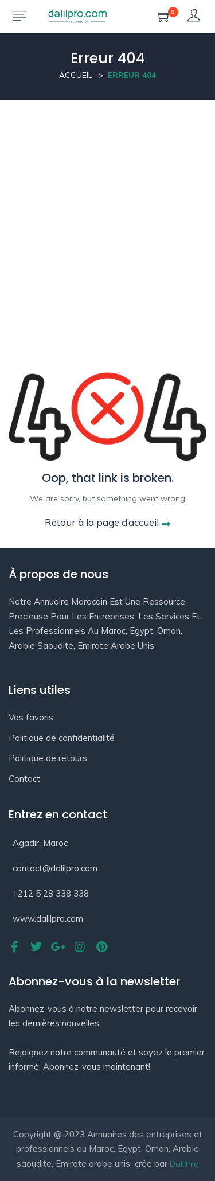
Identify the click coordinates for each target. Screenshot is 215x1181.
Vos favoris (31, 717)
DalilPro (184, 1164)
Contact (24, 778)
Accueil (75, 75)
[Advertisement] (107, 213)
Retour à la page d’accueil (107, 522)
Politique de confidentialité (62, 737)
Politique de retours (48, 758)
